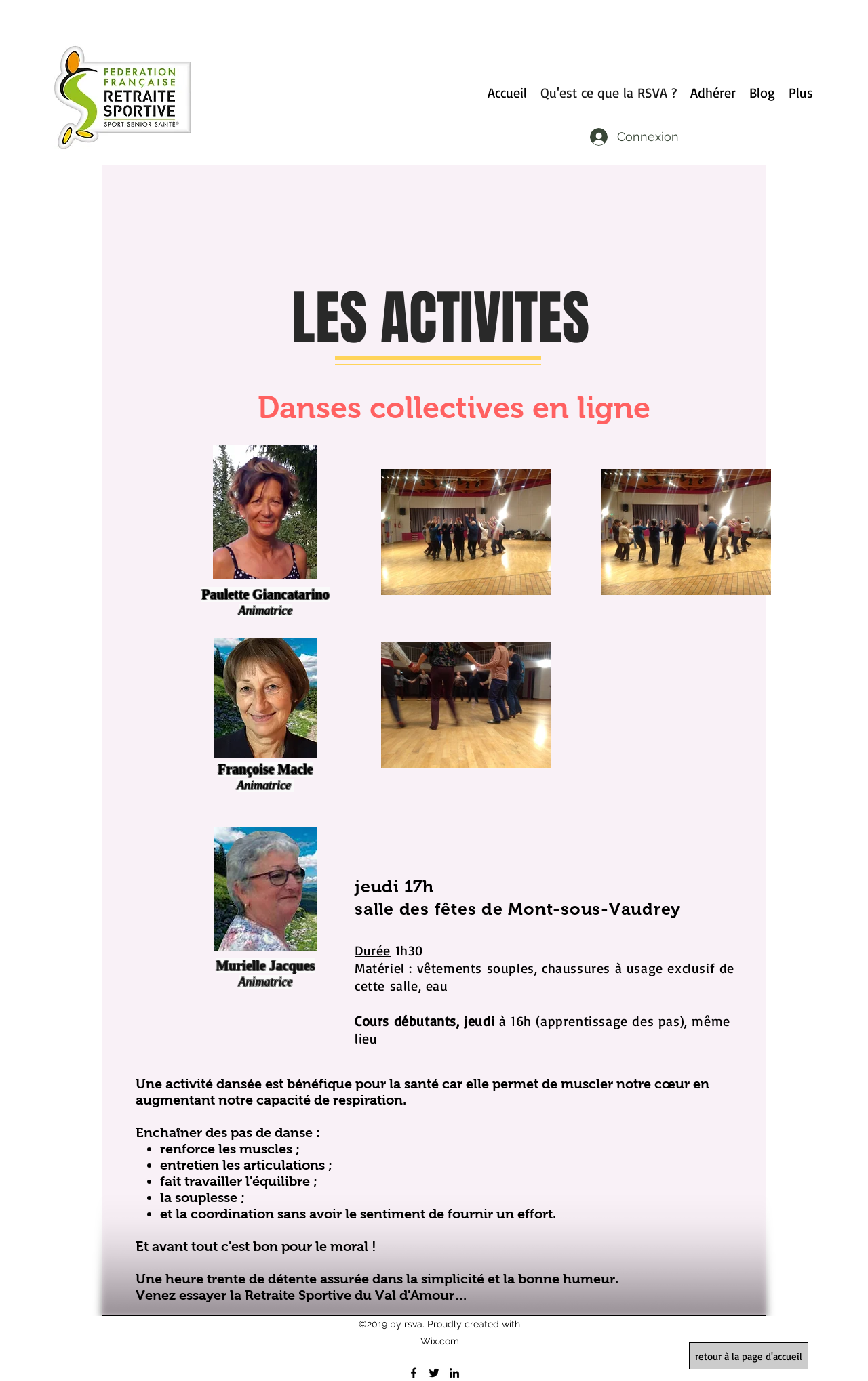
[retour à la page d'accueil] (748, 1355)
